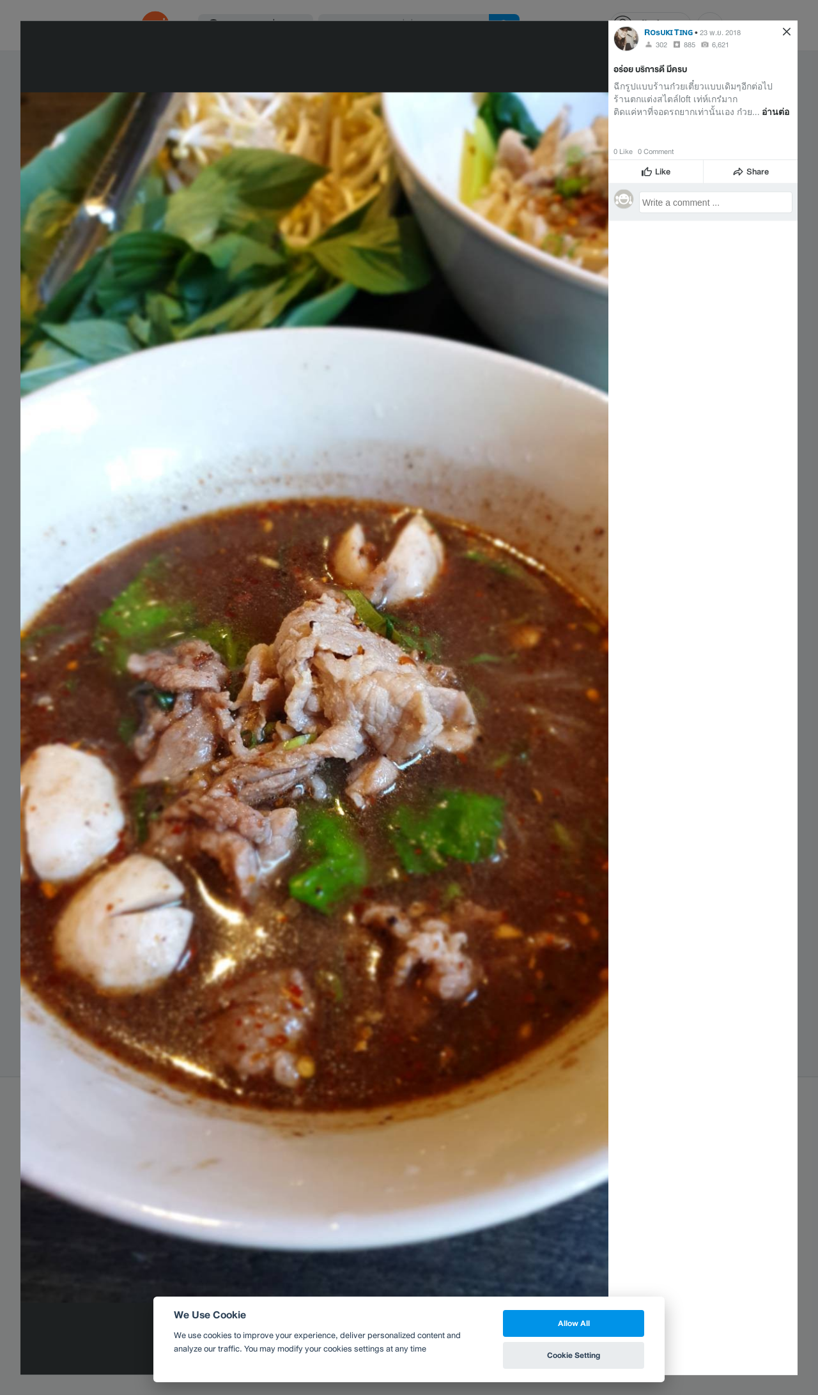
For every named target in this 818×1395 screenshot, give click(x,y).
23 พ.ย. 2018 (720, 32)
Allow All (574, 1323)
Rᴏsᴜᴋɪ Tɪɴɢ (668, 31)
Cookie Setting (573, 1355)
